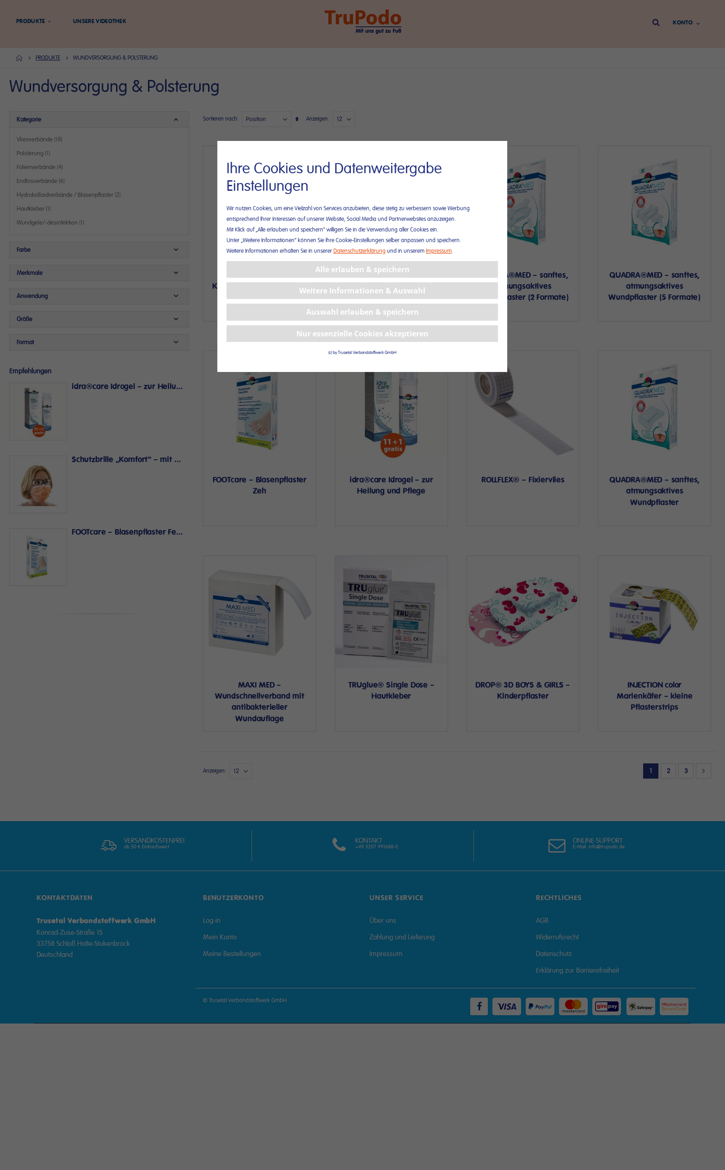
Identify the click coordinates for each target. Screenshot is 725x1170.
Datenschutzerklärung (359, 251)
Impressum (439, 251)
